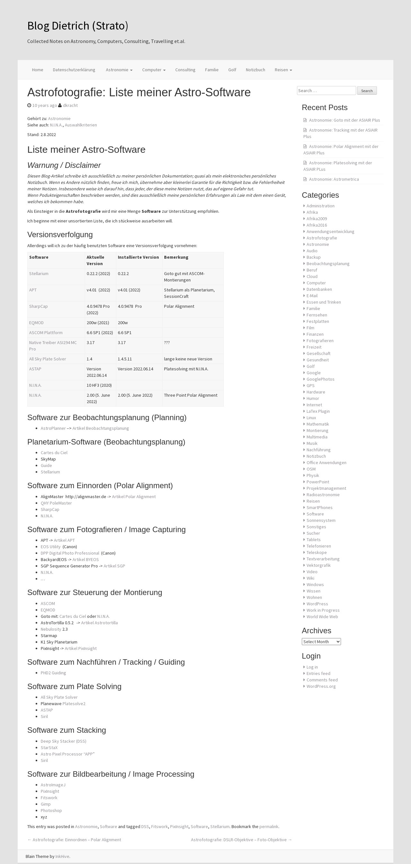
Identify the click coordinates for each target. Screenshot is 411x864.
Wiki (310, 578)
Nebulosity (51, 629)
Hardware (316, 392)
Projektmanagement (326, 488)
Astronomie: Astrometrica (334, 179)
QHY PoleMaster (56, 503)
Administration (321, 206)
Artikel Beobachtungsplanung (101, 428)
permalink (268, 826)
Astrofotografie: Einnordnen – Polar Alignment (74, 839)
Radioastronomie (323, 494)
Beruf (312, 270)
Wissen (313, 591)
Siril (44, 716)
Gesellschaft (318, 353)
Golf (232, 70)
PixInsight (50, 791)
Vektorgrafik (319, 565)
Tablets (314, 539)
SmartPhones (320, 507)
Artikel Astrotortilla (99, 623)
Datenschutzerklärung (74, 70)
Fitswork (49, 797)
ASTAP (35, 369)
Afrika (312, 212)
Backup (314, 257)
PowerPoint (318, 482)
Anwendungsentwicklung (330, 231)
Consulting (185, 70)
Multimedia (317, 437)
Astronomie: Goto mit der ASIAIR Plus (344, 120)
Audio (312, 251)
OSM (311, 469)
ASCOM (48, 603)
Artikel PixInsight (81, 648)
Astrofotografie (322, 238)
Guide (46, 465)
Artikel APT (64, 540)
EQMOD (36, 322)
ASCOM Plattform (46, 332)
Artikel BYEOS (86, 559)
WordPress (317, 604)
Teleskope (317, 552)
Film (310, 328)
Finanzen (315, 334)
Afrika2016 (317, 225)
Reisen (283, 70)
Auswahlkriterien (81, 125)
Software (108, 826)
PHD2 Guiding (53, 673)
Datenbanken (319, 289)
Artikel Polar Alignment (134, 496)
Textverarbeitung (323, 559)
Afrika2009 (317, 218)
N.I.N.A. (56, 125)
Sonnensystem (321, 520)
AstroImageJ (53, 785)
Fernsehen (317, 315)
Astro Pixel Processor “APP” (68, 754)
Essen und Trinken (324, 302)
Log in (312, 667)
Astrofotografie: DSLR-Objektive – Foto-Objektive (241, 839)
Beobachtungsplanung (328, 263)
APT (33, 290)
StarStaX (49, 747)
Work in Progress (323, 610)
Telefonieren (319, 546)
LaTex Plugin (318, 411)
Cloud (312, 276)
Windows (315, 584)
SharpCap (38, 306)
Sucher (313, 533)
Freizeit (314, 347)
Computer (154, 70)
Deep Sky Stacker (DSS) (63, 741)
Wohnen (314, 597)
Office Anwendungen (326, 462)
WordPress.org (321, 686)
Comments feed (322, 680)
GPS (311, 385)
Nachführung (319, 450)
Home (37, 70)
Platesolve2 (74, 703)
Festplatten (318, 321)
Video (312, 572)
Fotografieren (320, 340)
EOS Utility (51, 546)
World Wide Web (322, 616)
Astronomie (119, 70)
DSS (145, 826)
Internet (314, 405)
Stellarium (38, 273)
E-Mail (312, 295)
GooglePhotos (321, 379)
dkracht (70, 105)
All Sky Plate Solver (47, 359)
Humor (313, 398)
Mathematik (318, 424)
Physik (313, 475)
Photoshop (51, 810)
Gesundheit (318, 360)
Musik (312, 443)
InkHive (62, 856)
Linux (311, 417)
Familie (212, 70)
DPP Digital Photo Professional (70, 553)
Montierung (317, 430)
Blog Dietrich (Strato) (77, 25)
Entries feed (318, 673)
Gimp (46, 804)
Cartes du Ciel (54, 452)
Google (314, 373)
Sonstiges (316, 527)
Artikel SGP (114, 566)
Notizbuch (255, 70)
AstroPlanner (53, 428)
